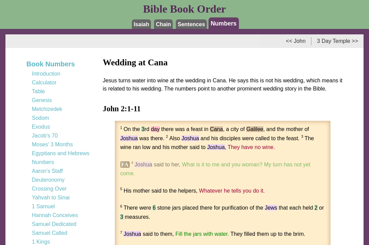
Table (38, 91)
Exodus (41, 127)
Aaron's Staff (47, 171)
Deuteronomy (48, 180)
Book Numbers (51, 64)
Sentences (191, 24)
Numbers (223, 23)
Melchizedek (47, 109)
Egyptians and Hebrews (61, 153)
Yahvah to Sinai (51, 197)
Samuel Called (49, 233)
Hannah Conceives (55, 215)
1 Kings (41, 242)
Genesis (42, 100)
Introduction (46, 74)
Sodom (40, 118)
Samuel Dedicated (54, 224)
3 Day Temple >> (337, 41)
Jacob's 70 (45, 135)
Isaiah (141, 24)
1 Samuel (43, 206)
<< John (296, 41)
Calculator (44, 82)
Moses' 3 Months (52, 144)
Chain (163, 24)
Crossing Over (49, 189)
